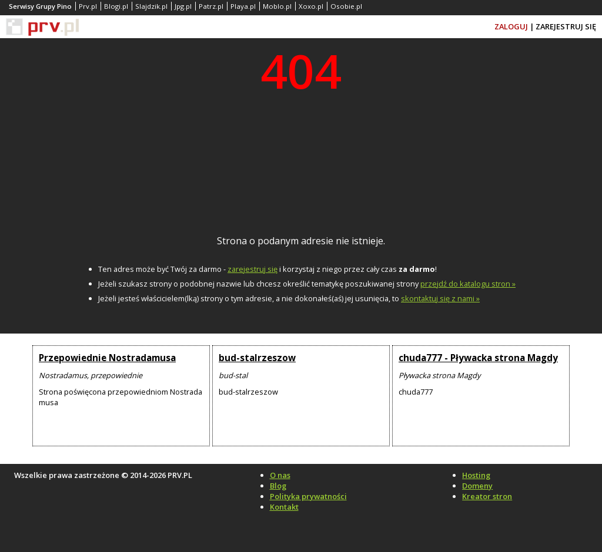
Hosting (476, 475)
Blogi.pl (116, 6)
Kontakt (284, 506)
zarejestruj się (252, 269)
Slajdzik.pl (151, 6)
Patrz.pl (211, 6)
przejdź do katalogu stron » (468, 283)
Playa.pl (243, 6)
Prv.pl (88, 6)
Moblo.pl (277, 6)
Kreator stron (487, 496)
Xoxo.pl (311, 6)
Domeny (477, 485)
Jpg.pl (183, 6)
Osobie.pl (346, 6)
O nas (280, 475)
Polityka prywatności (308, 496)
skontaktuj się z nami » (440, 298)
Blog (278, 485)
